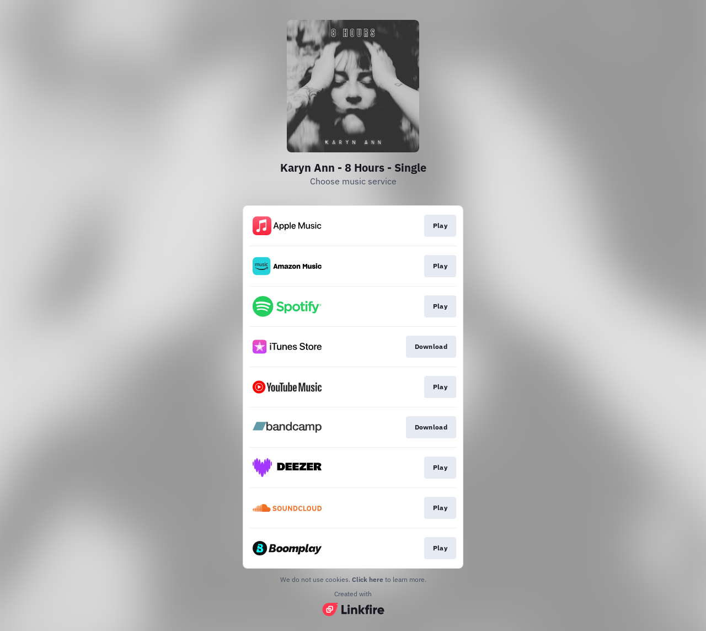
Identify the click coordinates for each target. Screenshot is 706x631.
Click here (367, 579)
